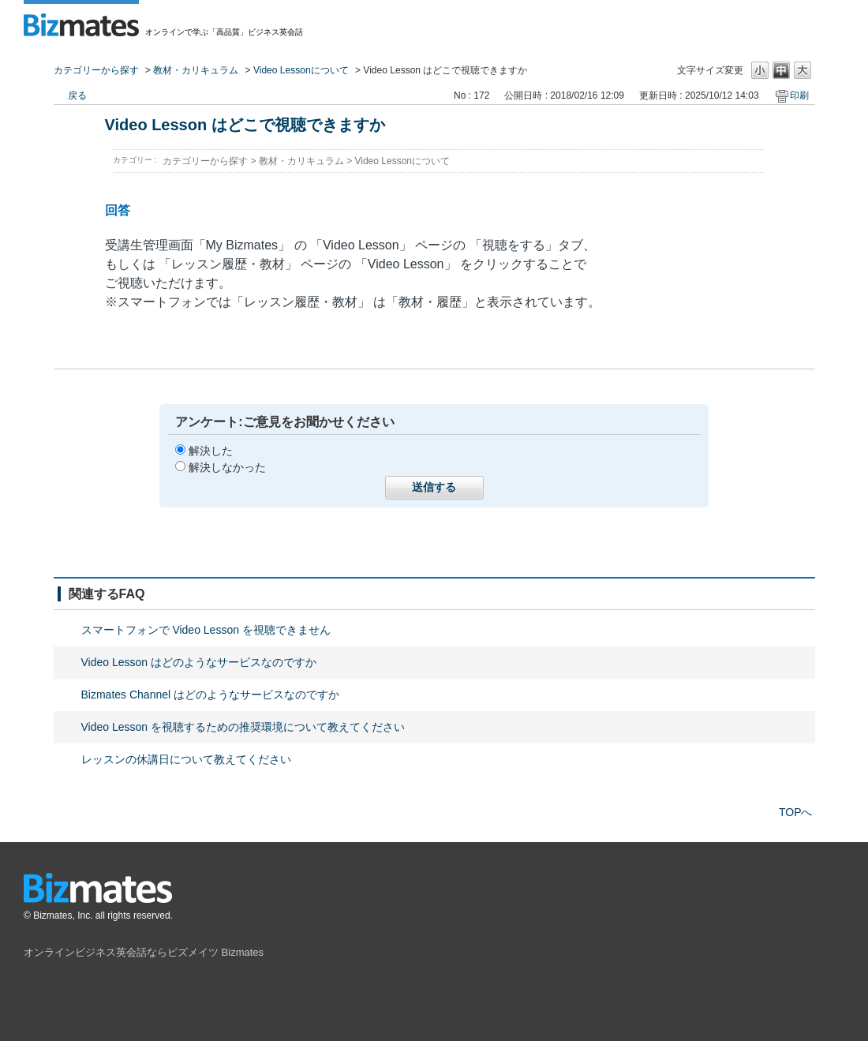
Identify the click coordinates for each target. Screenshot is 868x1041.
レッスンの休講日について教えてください (186, 759)
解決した (211, 450)
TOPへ (796, 812)
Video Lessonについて (301, 70)
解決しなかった (227, 467)
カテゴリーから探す (96, 70)
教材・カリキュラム (195, 70)
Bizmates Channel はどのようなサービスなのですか (210, 694)
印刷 (799, 95)
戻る (77, 95)
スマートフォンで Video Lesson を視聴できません (206, 629)
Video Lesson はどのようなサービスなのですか (198, 662)
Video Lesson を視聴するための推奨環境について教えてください (243, 727)
